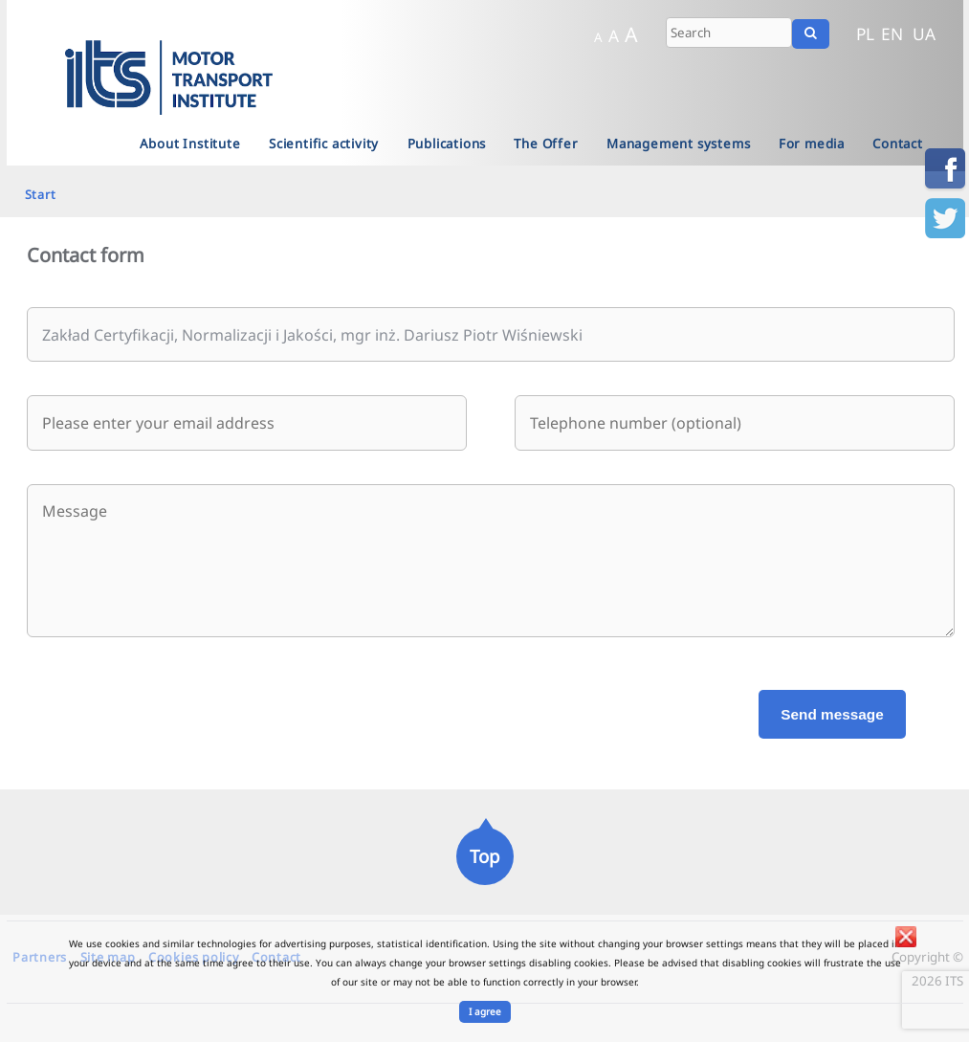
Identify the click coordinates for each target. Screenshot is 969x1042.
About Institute (190, 143)
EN (892, 33)
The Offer (546, 143)
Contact (897, 143)
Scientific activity (324, 143)
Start (40, 194)
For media (812, 143)
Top (484, 856)
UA (924, 33)
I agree (485, 1011)
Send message (832, 714)
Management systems (678, 143)
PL (865, 33)
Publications (447, 143)
